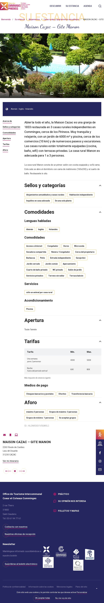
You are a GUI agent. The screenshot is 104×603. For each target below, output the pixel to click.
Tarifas (6, 144)
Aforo (5, 150)
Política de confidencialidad (14, 586)
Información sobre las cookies (41, 586)
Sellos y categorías (11, 127)
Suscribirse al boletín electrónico (21, 564)
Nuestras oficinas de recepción (20, 534)
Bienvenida (6, 19)
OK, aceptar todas (42, 598)
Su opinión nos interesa (72, 501)
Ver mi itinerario (11, 461)
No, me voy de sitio (63, 598)
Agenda (88, 6)
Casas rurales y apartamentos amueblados (61, 19)
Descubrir (55, 6)
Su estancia (72, 6)
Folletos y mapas (68, 511)
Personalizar (82, 592)
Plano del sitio (81, 586)
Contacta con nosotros (16, 527)
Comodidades (9, 133)
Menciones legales (64, 586)
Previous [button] (42, 93)
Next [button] (62, 93)
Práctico (63, 494)
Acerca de (7, 121)
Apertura (7, 138)
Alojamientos (34, 19)
